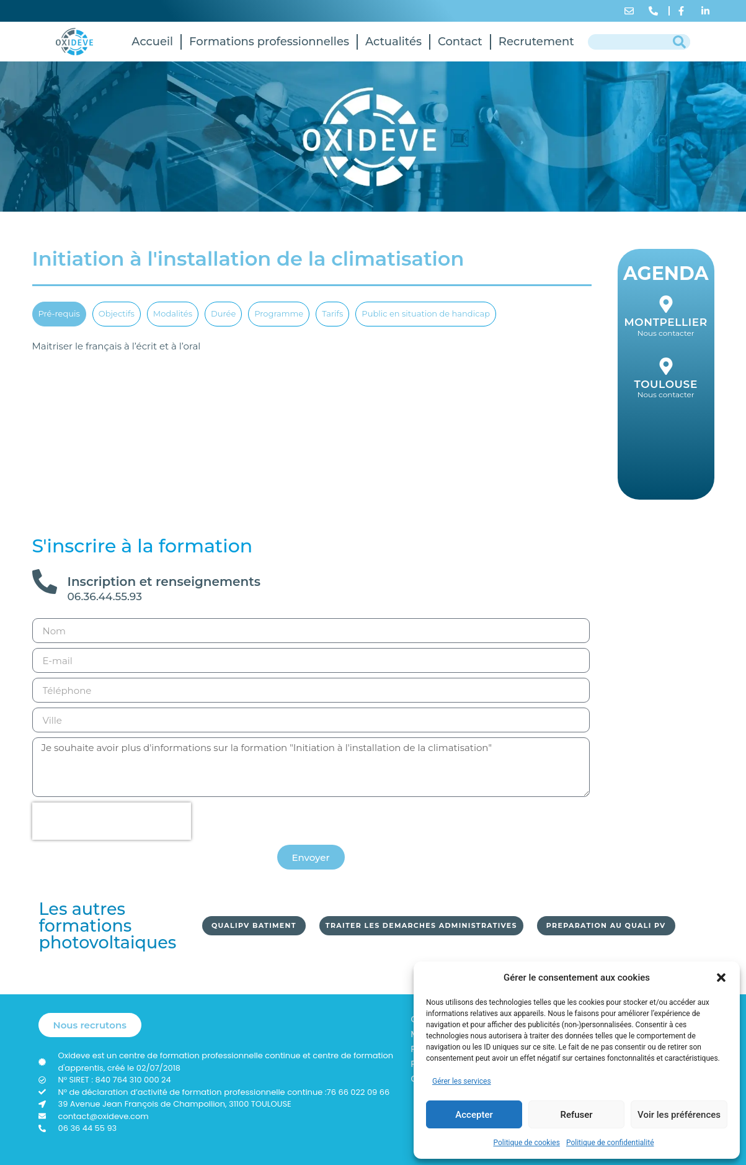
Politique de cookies (527, 1142)
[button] (721, 977)
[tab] (59, 314)
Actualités (393, 41)
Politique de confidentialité (610, 1142)
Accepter (473, 1114)
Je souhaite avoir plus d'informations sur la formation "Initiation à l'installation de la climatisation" (311, 767)
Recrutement (536, 41)
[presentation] (111, 821)
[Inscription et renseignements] (44, 581)
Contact (460, 41)
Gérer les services (461, 1081)
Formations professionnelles (269, 41)
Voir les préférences (679, 1114)
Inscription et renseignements (164, 581)
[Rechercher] (679, 42)
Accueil (152, 41)
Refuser (576, 1114)
